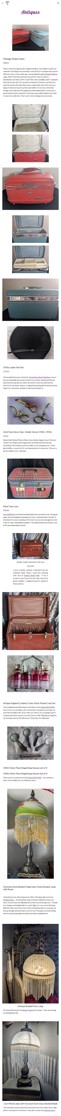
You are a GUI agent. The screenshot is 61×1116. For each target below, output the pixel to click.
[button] (2, 3)
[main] (30, 12)
